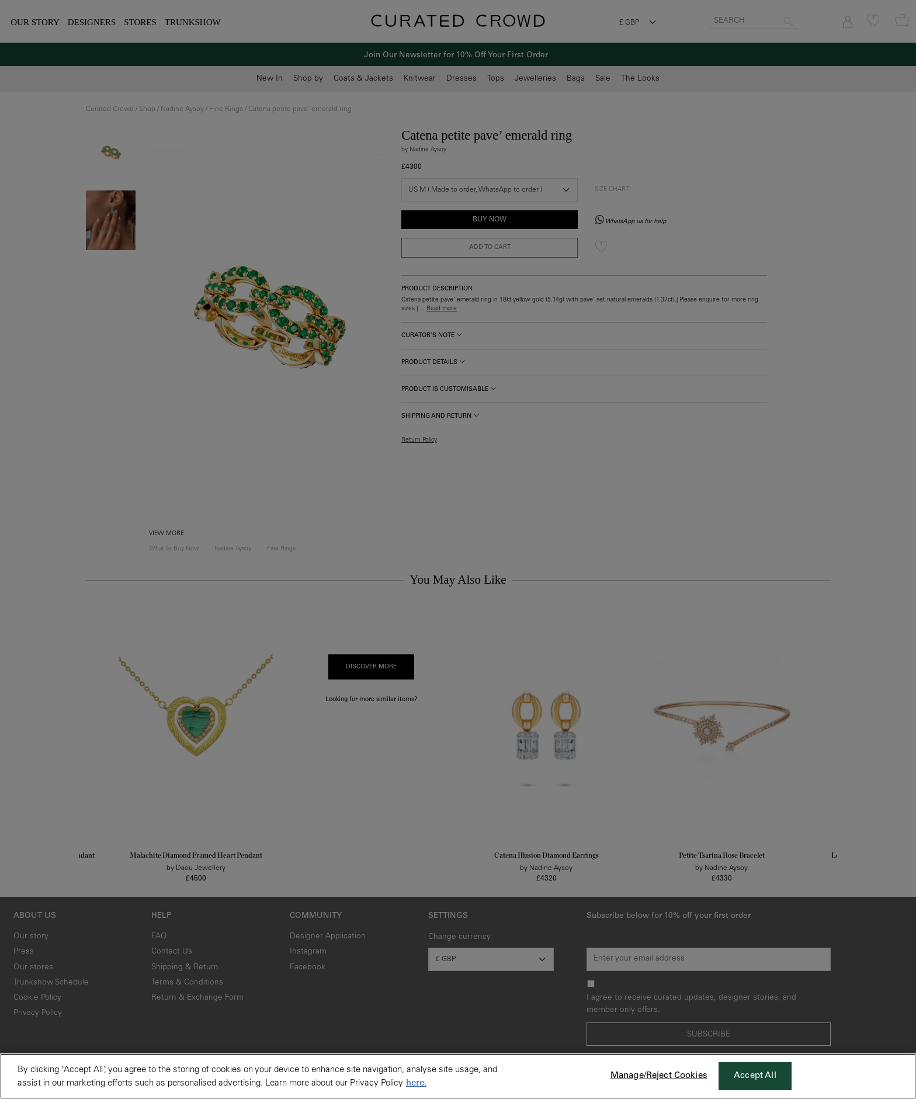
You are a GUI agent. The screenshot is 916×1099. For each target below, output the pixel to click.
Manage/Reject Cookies (658, 1076)
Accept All (755, 1076)
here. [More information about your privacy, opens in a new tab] (416, 1083)
